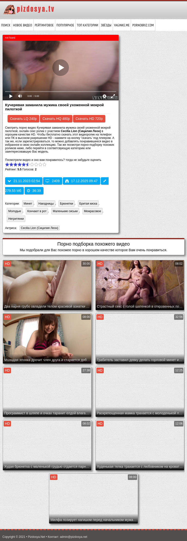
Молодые (14, 211)
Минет (28, 203)
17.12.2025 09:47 (81, 181)
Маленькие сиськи (65, 211)
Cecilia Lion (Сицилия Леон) (38, 228)
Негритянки (16, 218)
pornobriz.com (143, 25)
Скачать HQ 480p (56, 119)
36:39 (34, 191)
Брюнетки (66, 203)
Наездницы (46, 203)
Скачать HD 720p (89, 119)
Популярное (65, 25)
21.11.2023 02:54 (24, 181)
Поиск (5, 25)
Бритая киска (88, 203)
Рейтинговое (44, 25)
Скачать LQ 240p (23, 119)
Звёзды (106, 25)
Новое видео (22, 25)
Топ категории (87, 25)
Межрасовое (92, 211)
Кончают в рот (37, 211)
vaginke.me (122, 25)
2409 (52, 181)
